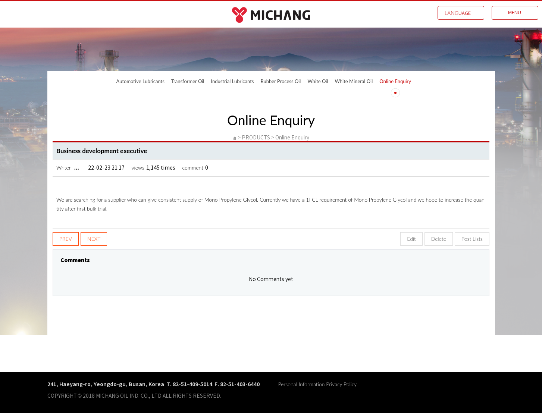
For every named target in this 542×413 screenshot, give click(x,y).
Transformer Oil (187, 81)
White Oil (317, 81)
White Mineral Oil (354, 81)
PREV (65, 239)
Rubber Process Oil (281, 81)
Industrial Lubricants (232, 81)
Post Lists (472, 239)
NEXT (94, 239)
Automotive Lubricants (140, 81)
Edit (411, 239)
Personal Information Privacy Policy (317, 384)
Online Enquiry (395, 81)
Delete (438, 239)
